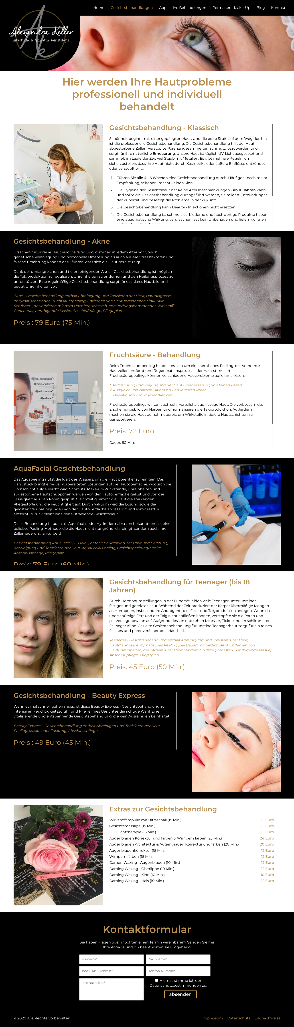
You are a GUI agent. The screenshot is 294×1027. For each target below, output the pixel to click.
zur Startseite (40, 32)
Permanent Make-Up (231, 8)
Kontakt (278, 8)
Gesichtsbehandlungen (132, 8)
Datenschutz (238, 1018)
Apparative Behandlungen (182, 8)
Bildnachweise (268, 1018)
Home (98, 8)
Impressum (212, 1018)
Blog (261, 8)
